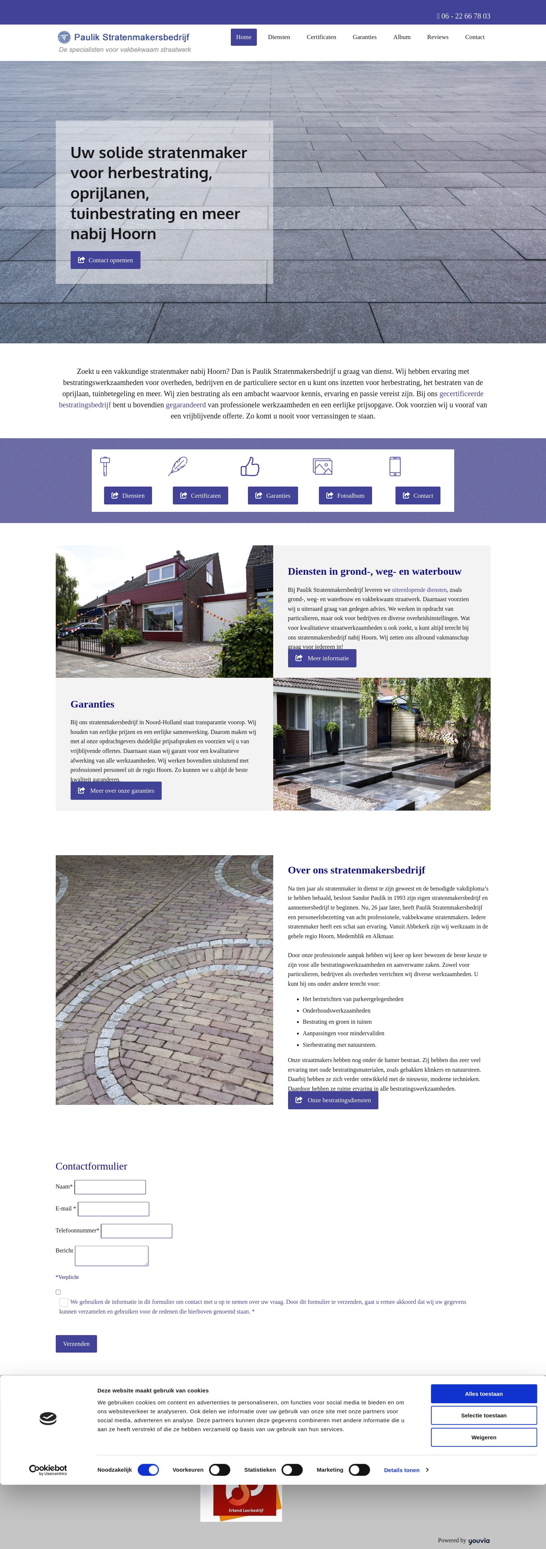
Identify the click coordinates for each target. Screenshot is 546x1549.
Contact (475, 36)
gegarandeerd (186, 405)
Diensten (284, 36)
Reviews (439, 36)
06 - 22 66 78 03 (466, 16)
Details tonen (401, 1534)
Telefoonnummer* (78, 1230)
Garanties (367, 36)
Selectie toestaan (484, 1480)
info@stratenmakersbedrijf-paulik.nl (247, 1435)
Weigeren (483, 1501)
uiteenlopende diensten (419, 590)
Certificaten (325, 36)
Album (404, 36)
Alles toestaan (484, 1458)
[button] (105, 260)
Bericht (64, 1250)
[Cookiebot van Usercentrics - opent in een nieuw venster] (48, 1534)
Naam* (64, 1186)
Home (249, 36)
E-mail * (66, 1208)
